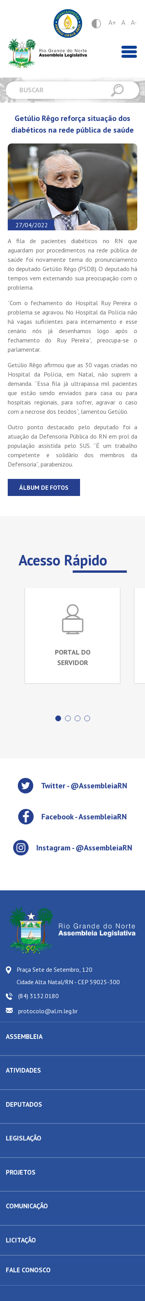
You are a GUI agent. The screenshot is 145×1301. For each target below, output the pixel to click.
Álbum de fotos (43, 487)
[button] (58, 718)
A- (133, 22)
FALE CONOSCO (28, 1270)
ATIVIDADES (23, 1070)
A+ (112, 22)
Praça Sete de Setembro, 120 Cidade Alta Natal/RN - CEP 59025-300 (68, 975)
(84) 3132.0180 (38, 996)
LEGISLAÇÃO (23, 1138)
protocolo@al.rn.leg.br (48, 1011)
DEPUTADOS (24, 1104)
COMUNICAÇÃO (27, 1206)
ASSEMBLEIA (24, 1036)
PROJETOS (21, 1172)
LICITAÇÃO (21, 1240)
